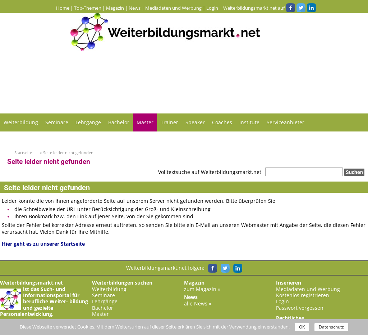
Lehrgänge (88, 122)
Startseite (23, 152)
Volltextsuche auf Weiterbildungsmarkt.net (209, 172)
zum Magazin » (202, 289)
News (135, 8)
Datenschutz (331, 327)
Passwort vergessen (299, 307)
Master (145, 122)
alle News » (197, 303)
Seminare (56, 122)
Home (62, 8)
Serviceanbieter (285, 122)
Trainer (169, 122)
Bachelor (118, 122)
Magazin (115, 8)
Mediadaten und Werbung (173, 8)
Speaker (195, 122)
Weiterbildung (21, 122)
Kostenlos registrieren (302, 295)
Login (212, 8)
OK (302, 327)
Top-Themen (87, 8)
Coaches (222, 122)
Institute (249, 122)
